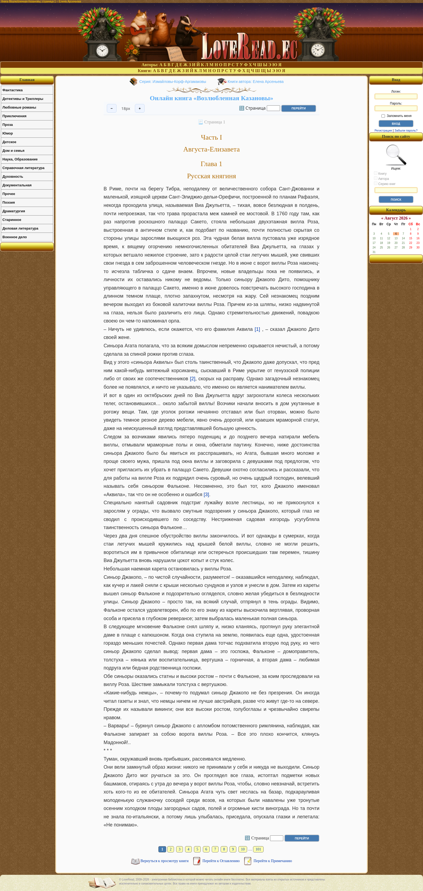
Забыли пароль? (406, 130)
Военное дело (14, 237)
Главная (27, 80)
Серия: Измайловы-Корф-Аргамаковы (172, 81)
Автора (381, 178)
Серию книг (384, 183)
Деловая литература (20, 228)
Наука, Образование (19, 159)
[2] (192, 378)
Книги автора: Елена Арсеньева (256, 81)
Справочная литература (23, 168)
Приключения (14, 116)
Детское (9, 142)
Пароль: (396, 106)
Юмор (7, 133)
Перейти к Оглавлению (222, 861)
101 (258, 849)
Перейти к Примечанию (273, 861)
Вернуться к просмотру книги (165, 861)
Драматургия (13, 211)
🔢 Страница (252, 108)
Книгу (380, 173)
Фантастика (12, 90)
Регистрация (383, 130)
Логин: (396, 94)
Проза (7, 125)
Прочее (8, 194)
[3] (206, 494)
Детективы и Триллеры (22, 99)
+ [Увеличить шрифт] (140, 108)
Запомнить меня (396, 116)
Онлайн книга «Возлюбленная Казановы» (211, 98)
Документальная (17, 185)
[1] (257, 329)
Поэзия (8, 202)
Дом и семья (13, 151)
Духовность (12, 176)
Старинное (11, 220)
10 (243, 849)
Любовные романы (19, 107)
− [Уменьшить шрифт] (112, 108)
